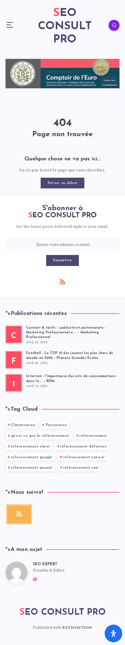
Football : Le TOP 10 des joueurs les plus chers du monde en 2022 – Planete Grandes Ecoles (69, 355)
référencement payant (32, 468)
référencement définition (83, 446)
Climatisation (23, 425)
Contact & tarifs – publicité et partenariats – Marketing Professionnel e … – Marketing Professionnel (66, 332)
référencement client (30, 446)
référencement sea (80, 468)
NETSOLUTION (77, 627)
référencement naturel (84, 457)
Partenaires (56, 425)
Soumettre (62, 260)
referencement (93, 436)
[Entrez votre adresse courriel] (63, 244)
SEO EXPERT (45, 564)
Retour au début (62, 183)
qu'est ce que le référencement (40, 436)
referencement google (31, 457)
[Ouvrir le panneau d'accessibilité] (113, 633)
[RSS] (62, 282)
